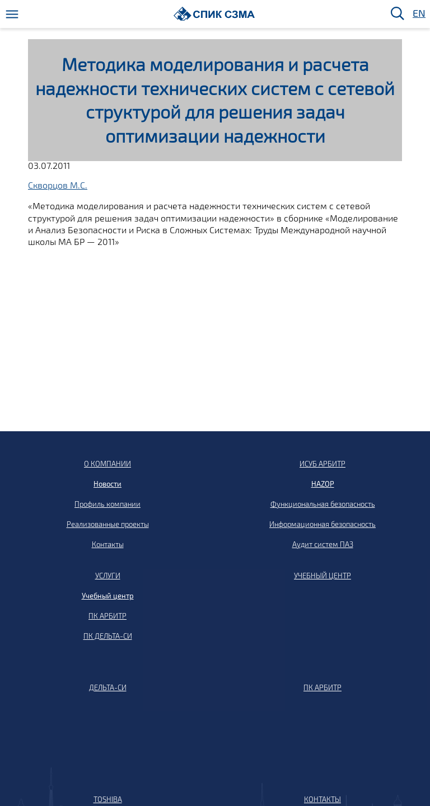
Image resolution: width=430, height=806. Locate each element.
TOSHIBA (108, 799)
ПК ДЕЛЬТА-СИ (107, 635)
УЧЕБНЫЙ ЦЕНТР (322, 575)
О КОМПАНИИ (107, 463)
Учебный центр (108, 595)
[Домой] (214, 14)
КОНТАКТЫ (322, 799)
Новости (107, 483)
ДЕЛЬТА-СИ (108, 687)
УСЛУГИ (107, 575)
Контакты (108, 544)
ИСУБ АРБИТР (322, 463)
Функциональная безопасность (322, 503)
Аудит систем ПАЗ (322, 544)
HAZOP (322, 483)
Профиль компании (107, 503)
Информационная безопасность (322, 524)
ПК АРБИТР (107, 615)
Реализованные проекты (108, 524)
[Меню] (12, 14)
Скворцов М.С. (57, 185)
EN (418, 13)
